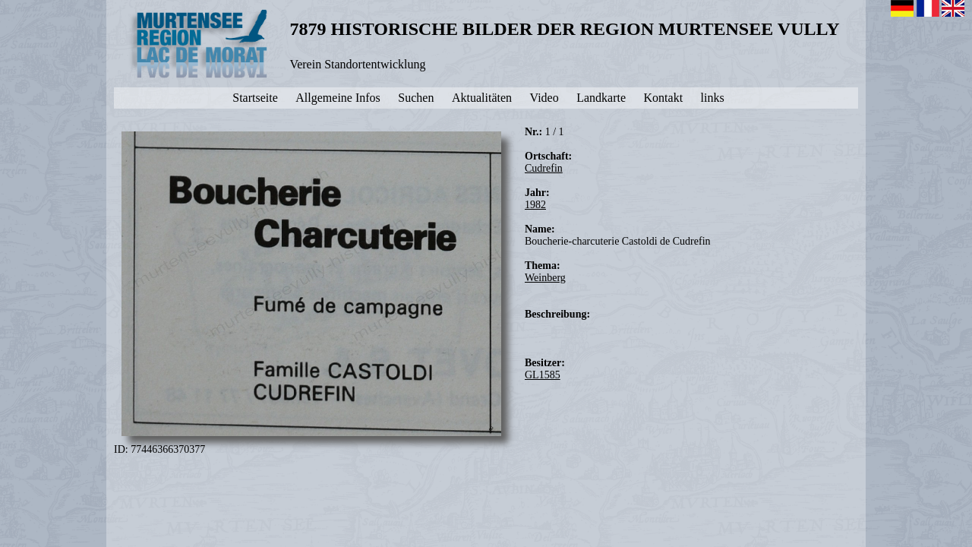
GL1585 (542, 375)
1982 (535, 204)
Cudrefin (544, 168)
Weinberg (545, 277)
